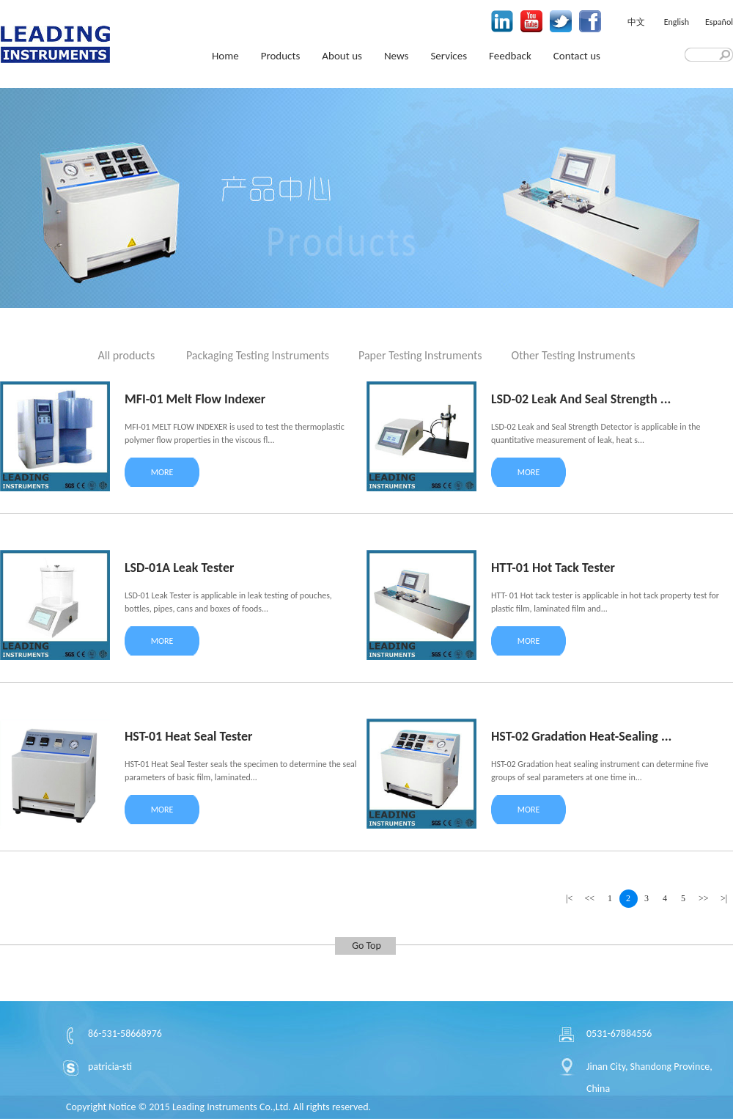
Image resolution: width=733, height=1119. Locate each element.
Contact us (576, 55)
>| (724, 898)
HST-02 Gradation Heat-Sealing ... (581, 736)
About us (342, 55)
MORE (162, 472)
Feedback (510, 55)
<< (590, 898)
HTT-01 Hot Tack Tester (553, 568)
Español (719, 22)
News (396, 55)
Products (281, 55)
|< (569, 898)
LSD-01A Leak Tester (179, 568)
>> (704, 898)
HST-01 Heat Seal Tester (188, 736)
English (676, 22)
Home (225, 55)
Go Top (366, 945)
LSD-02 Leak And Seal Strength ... (581, 399)
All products (126, 355)
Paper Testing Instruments (420, 355)
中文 (636, 22)
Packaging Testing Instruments (257, 355)
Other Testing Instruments (574, 355)
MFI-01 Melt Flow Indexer (195, 399)
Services (448, 55)
